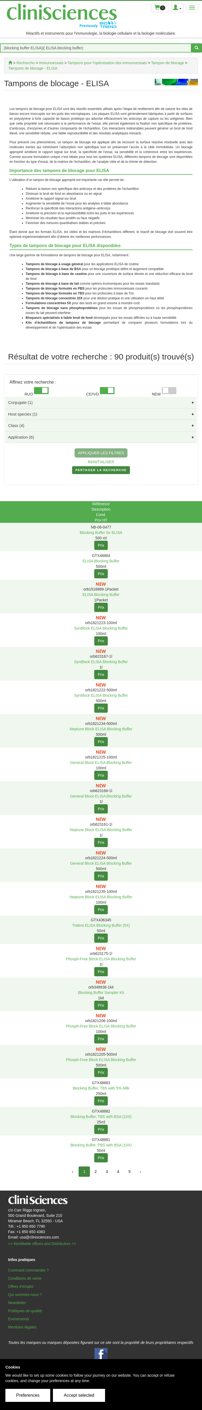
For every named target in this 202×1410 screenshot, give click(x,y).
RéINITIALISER (101, 462)
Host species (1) (22, 414)
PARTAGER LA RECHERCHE (101, 471)
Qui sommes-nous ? (25, 1294)
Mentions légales (22, 1327)
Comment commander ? (28, 1270)
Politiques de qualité (25, 1311)
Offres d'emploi (20, 1286)
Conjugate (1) (20, 402)
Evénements (18, 1319)
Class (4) (16, 425)
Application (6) (21, 437)
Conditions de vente (25, 1278)
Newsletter (17, 1303)
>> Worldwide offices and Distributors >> (42, 1244)
